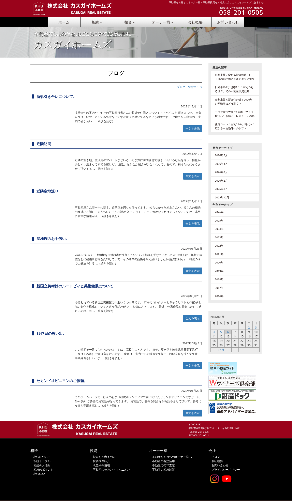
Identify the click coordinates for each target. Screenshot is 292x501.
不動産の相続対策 (163, 469)
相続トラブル (41, 461)
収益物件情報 (101, 465)
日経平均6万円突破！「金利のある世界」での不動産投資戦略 (234, 89)
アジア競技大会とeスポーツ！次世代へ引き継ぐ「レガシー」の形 (234, 114)
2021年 (219, 254)
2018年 (219, 279)
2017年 (219, 288)
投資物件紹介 (101, 461)
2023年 (219, 237)
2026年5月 (221, 155)
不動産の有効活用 (163, 461)
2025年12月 (222, 197)
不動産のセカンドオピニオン (111, 469)
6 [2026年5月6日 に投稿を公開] (228, 332)
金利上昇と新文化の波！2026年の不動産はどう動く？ (234, 101)
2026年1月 (221, 189)
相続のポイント (43, 469)
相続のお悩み (41, 465)
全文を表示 (193, 129)
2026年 (219, 212)
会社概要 (195, 22)
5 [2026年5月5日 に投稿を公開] (221, 332)
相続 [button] (97, 22)
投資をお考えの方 (104, 457)
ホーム (63, 22)
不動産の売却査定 (163, 465)
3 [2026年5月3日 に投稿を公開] (256, 327)
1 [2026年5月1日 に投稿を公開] (242, 327)
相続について (41, 457)
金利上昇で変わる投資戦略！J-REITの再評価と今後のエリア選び (234, 77)
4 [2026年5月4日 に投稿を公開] (214, 332)
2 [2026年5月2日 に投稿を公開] (249, 327)
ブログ (215, 457)
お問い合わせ (228, 22)
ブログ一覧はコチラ (189, 87)
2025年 (219, 220)
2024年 (219, 229)
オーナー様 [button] (162, 22)
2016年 (219, 296)
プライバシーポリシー (225, 469)
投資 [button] (130, 22)
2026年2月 (221, 180)
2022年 (219, 245)
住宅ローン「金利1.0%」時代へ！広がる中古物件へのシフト (235, 126)
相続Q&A (39, 474)
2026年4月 (221, 164)
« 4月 (221, 350)
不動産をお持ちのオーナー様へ (172, 457)
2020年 (219, 262)
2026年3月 (221, 172)
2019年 (219, 271)
